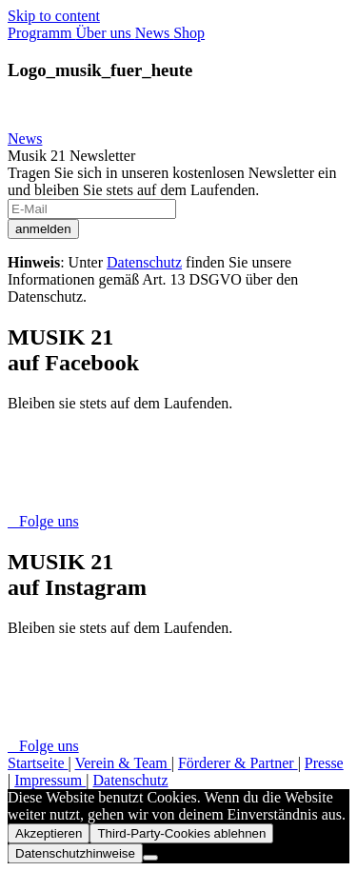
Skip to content (54, 16)
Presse (324, 763)
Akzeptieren (48, 833)
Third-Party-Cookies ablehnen (181, 833)
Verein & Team (122, 763)
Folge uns (43, 521)
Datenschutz (144, 262)
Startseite (38, 763)
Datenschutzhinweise (75, 853)
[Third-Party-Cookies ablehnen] (150, 858)
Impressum (50, 780)
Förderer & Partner (238, 763)
